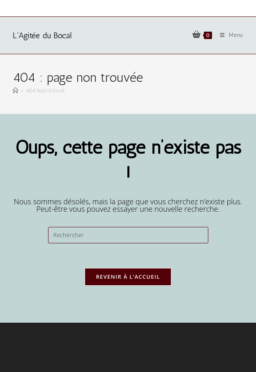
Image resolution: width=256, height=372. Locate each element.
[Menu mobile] (228, 35)
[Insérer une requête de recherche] (128, 235)
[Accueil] (15, 90)
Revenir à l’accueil (128, 276)
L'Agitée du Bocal (42, 35)
